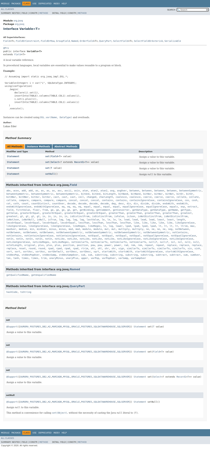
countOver (58, 203)
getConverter (121, 210)
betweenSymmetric (190, 190)
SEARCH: (171, 10)
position (68, 245)
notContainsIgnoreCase (38, 235)
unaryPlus (72, 258)
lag (61, 219)
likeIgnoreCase (184, 222)
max (192, 226)
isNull (41, 219)
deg (114, 203)
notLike (59, 238)
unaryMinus (56, 258)
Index (56, 3)
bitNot (169, 194)
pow (93, 245)
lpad (128, 226)
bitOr (180, 194)
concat (73, 200)
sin (190, 248)
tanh (16, 258)
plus (41, 245)
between (134, 190)
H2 (49, 326)
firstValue (23, 210)
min (32, 229)
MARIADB (57, 326)
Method (43, 13)
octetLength (14, 245)
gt (21, 216)
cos (187, 200)
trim (44, 258)
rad (126, 245)
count (25, 203)
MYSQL (66, 326)
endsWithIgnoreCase (18, 206)
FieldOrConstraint (27, 41)
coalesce (121, 197)
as (36, 190)
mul (107, 229)
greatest (186, 213)
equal (87, 206)
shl (93, 248)
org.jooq (18, 20)
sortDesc (71, 251)
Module (5, 3)
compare (24, 200)
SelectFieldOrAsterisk (148, 41)
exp (183, 206)
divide (145, 203)
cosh (194, 200)
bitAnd (85, 194)
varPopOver (109, 258)
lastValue (93, 219)
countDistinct (40, 203)
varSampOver (138, 258)
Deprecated (45, 3)
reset (22, 248)
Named (74, 41)
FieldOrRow (48, 41)
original (29, 245)
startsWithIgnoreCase (149, 251)
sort (9, 251)
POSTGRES (86, 326)
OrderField (87, 41)
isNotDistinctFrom (149, 216)
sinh (197, 248)
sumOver (195, 255)
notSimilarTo (79, 242)
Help (64, 3)
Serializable (172, 41)
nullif (153, 242)
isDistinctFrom (79, 216)
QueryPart (105, 41)
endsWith (168, 203)
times (25, 258)
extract (192, 206)
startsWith (109, 251)
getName (173, 210)
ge (52, 210)
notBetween (182, 229)
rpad (50, 248)
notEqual (93, 235)
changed (91, 197)
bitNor (147, 194)
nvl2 (187, 242)
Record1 (79, 162)
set (47, 156)
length (181, 219)
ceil (81, 197)
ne (147, 229)
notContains (180, 232)
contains (107, 200)
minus (52, 229)
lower (119, 226)
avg (112, 190)
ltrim (184, 226)
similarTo (133, 248)
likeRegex (79, 226)
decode (71, 203)
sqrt (96, 251)
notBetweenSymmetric (69, 232)
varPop (95, 258)
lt (159, 226)
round (32, 248)
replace (172, 245)
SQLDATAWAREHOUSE (105, 326)
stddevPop (12, 255)
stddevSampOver (68, 255)
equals (174, 206)
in (43, 216)
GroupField (63, 41)
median (23, 229)
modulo (87, 229)
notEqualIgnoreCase (155, 235)
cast (56, 197)
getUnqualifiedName (43, 275)
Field (6, 41)
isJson (131, 216)
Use (34, 3)
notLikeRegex (41, 242)
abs (8, 190)
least (160, 219)
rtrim (84, 248)
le (103, 219)
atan (85, 190)
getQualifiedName (17, 275)
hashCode (11, 292)
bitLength (109, 194)
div (129, 203)
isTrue (52, 219)
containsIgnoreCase (141, 200)
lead (127, 219)
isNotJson (12, 219)
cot (8, 203)
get (75, 210)
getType (185, 210)
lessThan (83, 222)
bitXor (35, 197)
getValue (11, 213)
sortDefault (55, 251)
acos (16, 190)
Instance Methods (38, 146)
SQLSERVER (123, 326)
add (24, 190)
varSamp (123, 258)
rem (133, 245)
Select (55, 162)
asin (77, 190)
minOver (41, 229)
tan (8, 258)
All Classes (7, 9)
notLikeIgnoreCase (128, 238)
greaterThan (116, 213)
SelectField (120, 41)
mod (71, 229)
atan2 (94, 190)
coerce (147, 197)
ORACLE (75, 326)
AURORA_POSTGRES (30, 326)
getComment (103, 210)
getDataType (139, 210)
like (136, 222)
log (111, 226)
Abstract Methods (65, 146)
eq (63, 206)
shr (107, 248)
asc (60, 190)
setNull (50, 174)
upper (84, 258)
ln (104, 226)
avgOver (122, 190)
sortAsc (28, 251)
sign (121, 248)
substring (101, 255)
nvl (173, 242)
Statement (13, 156)
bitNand (123, 194)
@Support (11, 326)
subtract (161, 255)
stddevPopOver (31, 255)
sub (83, 255)
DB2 (44, 326)
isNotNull (28, 219)
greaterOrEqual (30, 213)
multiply (123, 229)
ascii (67, 190)
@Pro (6, 48)
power (108, 245)
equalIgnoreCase (133, 206)
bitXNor (11, 197)
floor (36, 210)
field (9, 210)
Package (16, 3)
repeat (149, 245)
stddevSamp (49, 255)
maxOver (11, 229)
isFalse (119, 216)
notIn (9, 238)
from (45, 210)
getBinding (87, 210)
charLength (106, 197)
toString (25, 292)
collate (181, 197)
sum (185, 255)
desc (121, 203)
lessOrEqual (14, 222)
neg (170, 229)
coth (16, 203)
